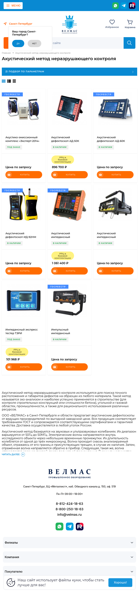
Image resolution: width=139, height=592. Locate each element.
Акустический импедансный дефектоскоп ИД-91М (111, 237)
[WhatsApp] (115, 5)
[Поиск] (81, 42)
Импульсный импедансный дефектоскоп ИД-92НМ (66, 333)
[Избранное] (112, 24)
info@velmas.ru (69, 514)
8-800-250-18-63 (69, 509)
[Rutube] (132, 5)
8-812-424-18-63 (69, 504)
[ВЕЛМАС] (69, 24)
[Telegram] (124, 5)
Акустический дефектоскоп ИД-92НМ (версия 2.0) (20, 237)
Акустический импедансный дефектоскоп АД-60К (65, 237)
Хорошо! (120, 582)
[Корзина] (130, 24)
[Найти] (129, 43)
